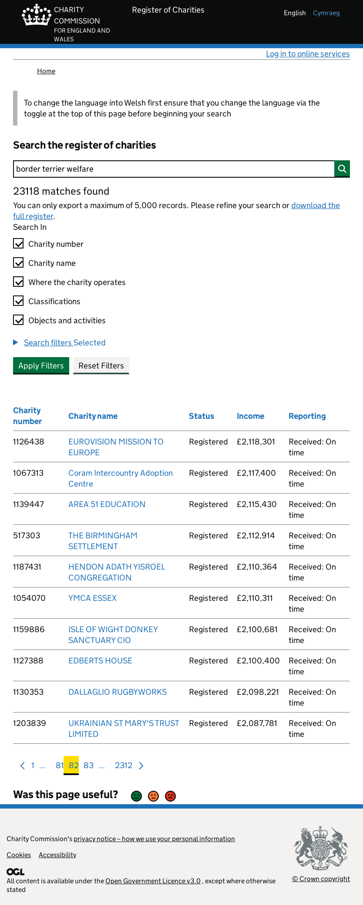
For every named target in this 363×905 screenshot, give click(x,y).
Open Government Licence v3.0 (153, 881)
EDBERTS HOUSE (100, 661)
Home (46, 71)
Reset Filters (101, 366)
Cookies (19, 855)
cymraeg (326, 13)
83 (89, 767)
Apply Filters (41, 366)
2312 (123, 767)
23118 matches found (61, 191)
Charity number (56, 244)
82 (74, 767)
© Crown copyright (321, 879)
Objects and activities (67, 320)
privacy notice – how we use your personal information (154, 839)
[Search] (181, 169)
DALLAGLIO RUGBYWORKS (117, 692)
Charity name (52, 263)
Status (201, 416)
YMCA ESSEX (92, 598)
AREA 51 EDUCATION (107, 504)
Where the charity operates (77, 282)
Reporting (307, 416)
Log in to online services (308, 54)
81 (60, 767)
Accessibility (57, 855)
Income (250, 416)
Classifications (54, 301)
